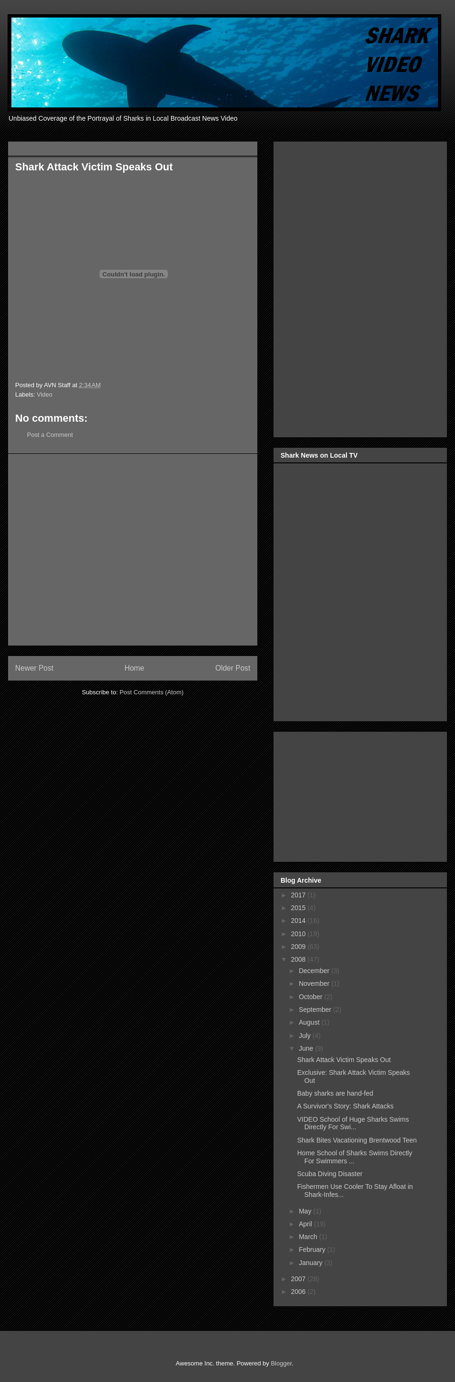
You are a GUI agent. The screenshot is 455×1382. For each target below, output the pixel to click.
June (307, 1048)
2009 (299, 946)
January (311, 1263)
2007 (299, 1279)
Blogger (281, 1363)
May (306, 1211)
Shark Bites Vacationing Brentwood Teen (357, 1140)
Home (135, 668)
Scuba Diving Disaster (330, 1174)
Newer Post (34, 668)
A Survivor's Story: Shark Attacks (345, 1106)
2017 (299, 895)
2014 (299, 920)
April (306, 1224)
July (305, 1035)
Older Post (232, 668)
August (310, 1022)
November (315, 983)
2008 (299, 959)
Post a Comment (50, 434)
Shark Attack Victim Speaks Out (344, 1059)
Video (45, 394)
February (313, 1249)
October (311, 997)
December (315, 970)
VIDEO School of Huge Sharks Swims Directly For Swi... (353, 1123)
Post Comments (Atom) (151, 692)
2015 (299, 908)
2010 (299, 934)
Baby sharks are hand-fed (335, 1093)
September (316, 1009)
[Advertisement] (89, 549)
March (309, 1236)
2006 (299, 1291)
